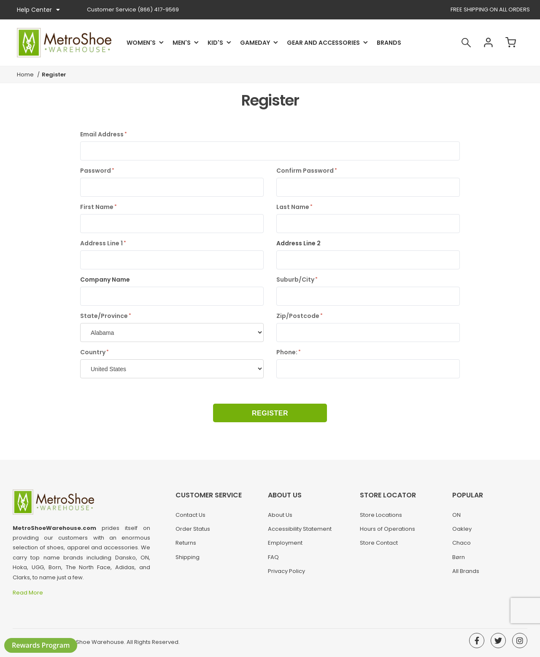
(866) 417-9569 (133, 9)
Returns (186, 543)
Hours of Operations (387, 529)
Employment (285, 543)
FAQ (273, 557)
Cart (510, 42)
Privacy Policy (286, 571)
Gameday (255, 42)
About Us (280, 515)
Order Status (193, 529)
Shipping (188, 557)
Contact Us (190, 515)
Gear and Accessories (323, 42)
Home (25, 75)
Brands (389, 42)
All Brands (465, 571)
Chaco (461, 543)
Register (270, 413)
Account (488, 42)
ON (456, 515)
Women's (141, 42)
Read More (28, 593)
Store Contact (379, 543)
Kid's (215, 42)
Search (466, 42)
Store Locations (381, 515)
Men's (182, 42)
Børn (458, 557)
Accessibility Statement (300, 529)
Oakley (462, 529)
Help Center (38, 10)
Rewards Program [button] (41, 645)
